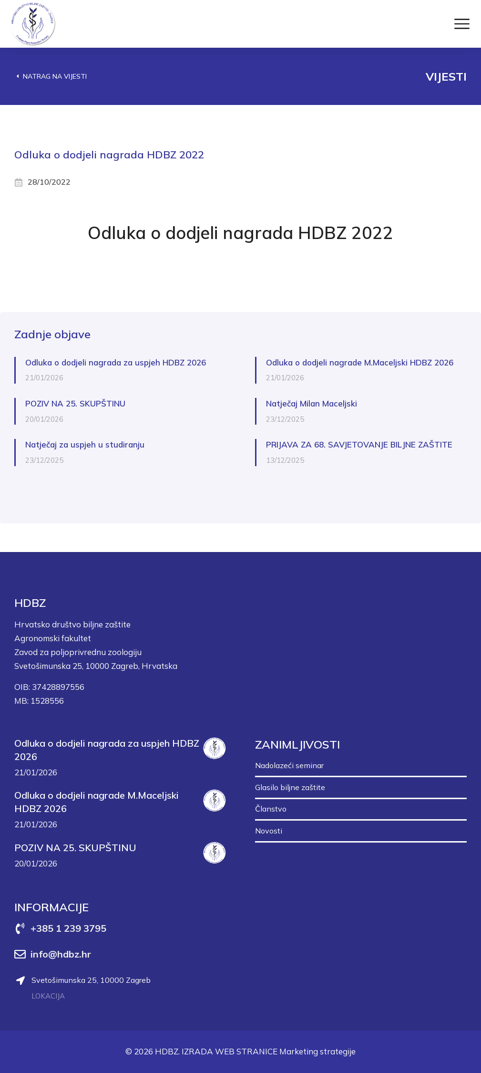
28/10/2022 (49, 182)
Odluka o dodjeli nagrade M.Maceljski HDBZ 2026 (359, 362)
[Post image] (214, 748)
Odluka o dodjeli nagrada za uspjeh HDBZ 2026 (115, 362)
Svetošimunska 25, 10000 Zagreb (91, 980)
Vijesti (446, 76)
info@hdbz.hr (61, 954)
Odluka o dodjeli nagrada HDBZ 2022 (240, 232)
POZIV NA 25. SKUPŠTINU (75, 403)
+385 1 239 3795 (68, 928)
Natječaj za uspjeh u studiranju (84, 444)
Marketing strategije (317, 1051)
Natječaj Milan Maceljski (311, 403)
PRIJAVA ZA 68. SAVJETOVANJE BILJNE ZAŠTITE (359, 444)
